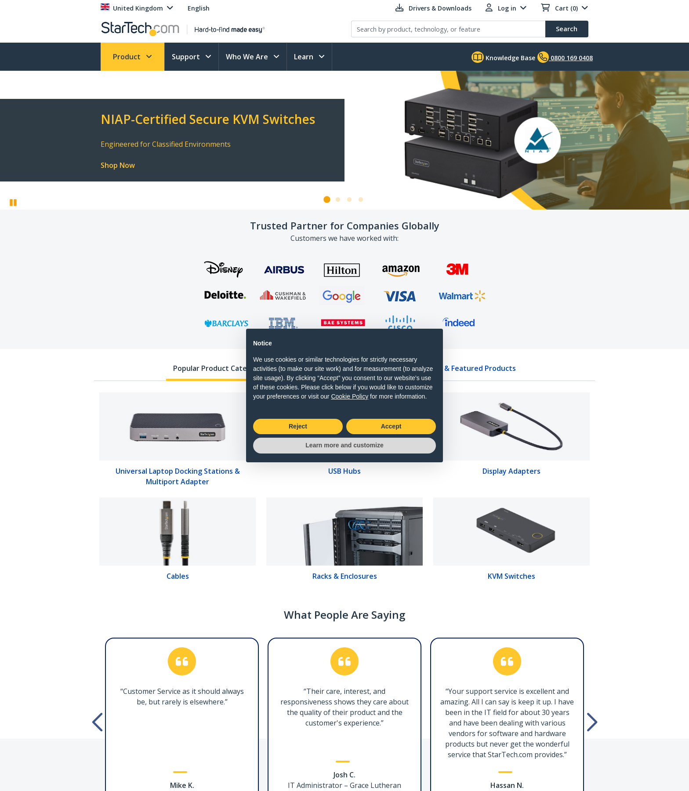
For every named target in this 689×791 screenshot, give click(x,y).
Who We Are (248, 57)
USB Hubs (344, 471)
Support (187, 57)
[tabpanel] (344, 489)
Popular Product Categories (220, 368)
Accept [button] (391, 426)
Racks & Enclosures (344, 576)
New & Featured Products (471, 368)
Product (127, 57)
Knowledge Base (503, 57)
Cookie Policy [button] (349, 396)
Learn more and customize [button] (344, 445)
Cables (178, 576)
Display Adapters (511, 471)
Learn (304, 57)
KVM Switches (511, 576)
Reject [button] (298, 426)
